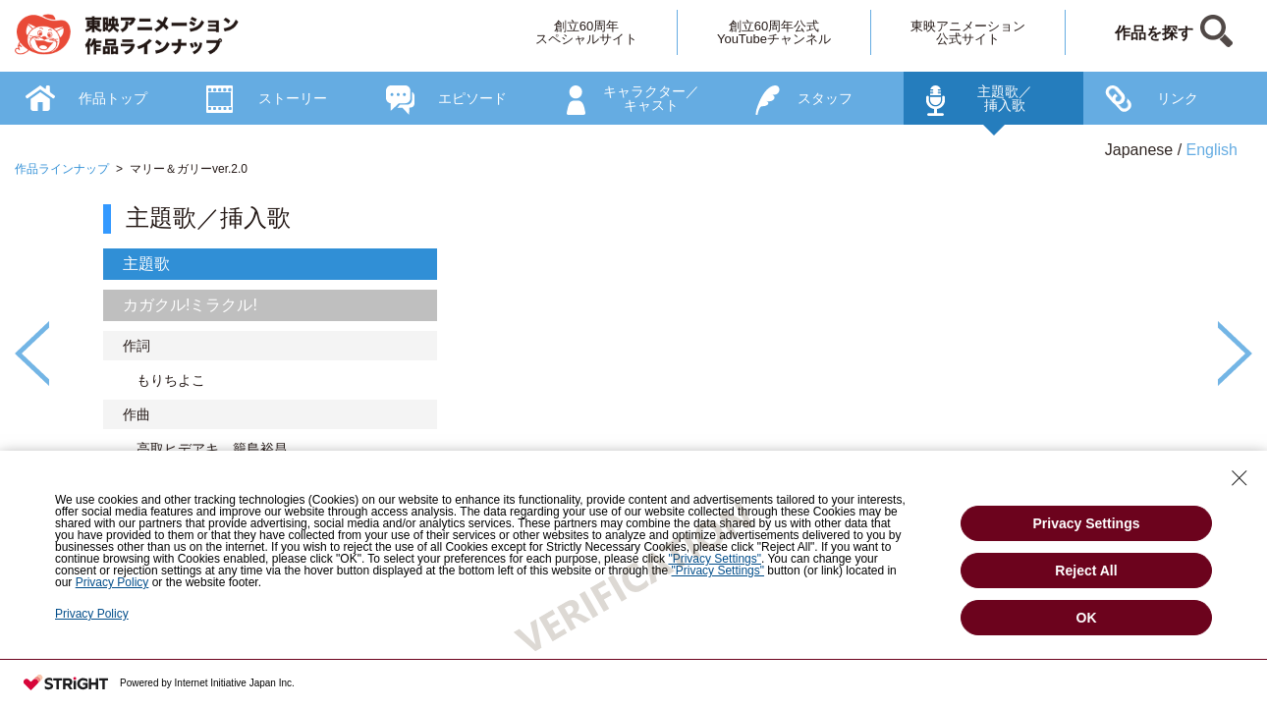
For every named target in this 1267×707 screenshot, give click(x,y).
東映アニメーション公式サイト (967, 32)
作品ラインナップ (62, 169)
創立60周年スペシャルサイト (586, 32)
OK (1086, 617)
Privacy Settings (1086, 523)
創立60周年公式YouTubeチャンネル (774, 32)
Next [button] (1235, 353)
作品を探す (1154, 33)
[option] (633, 390)
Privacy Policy (92, 614)
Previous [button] (32, 353)
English (1212, 149)
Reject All (1086, 570)
